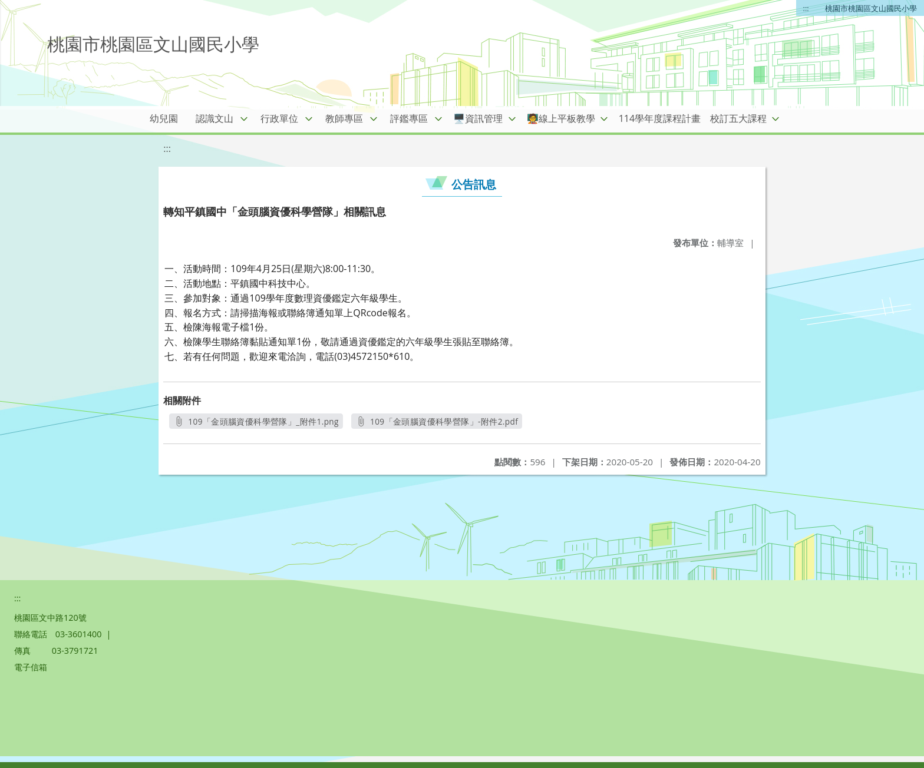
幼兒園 (164, 118)
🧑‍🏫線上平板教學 (561, 118)
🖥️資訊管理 (478, 118)
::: (806, 8)
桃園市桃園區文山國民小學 (871, 8)
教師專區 (344, 118)
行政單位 (279, 118)
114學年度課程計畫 (660, 118)
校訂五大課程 (738, 118)
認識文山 (214, 118)
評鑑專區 (409, 118)
